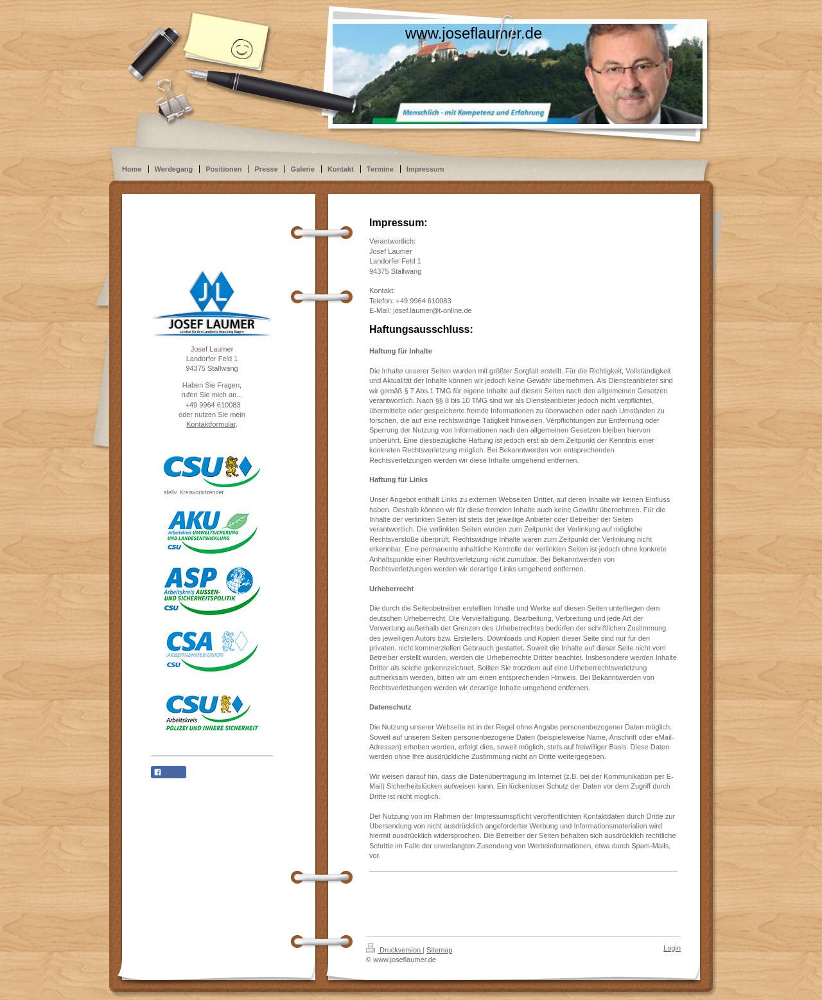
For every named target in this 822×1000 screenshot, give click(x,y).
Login (672, 948)
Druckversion (394, 950)
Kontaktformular (211, 424)
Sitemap (439, 950)
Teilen (168, 772)
